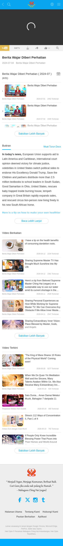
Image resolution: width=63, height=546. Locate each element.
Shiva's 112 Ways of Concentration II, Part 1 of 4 (42, 417)
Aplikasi (42, 516)
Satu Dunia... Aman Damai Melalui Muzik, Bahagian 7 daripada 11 (42, 397)
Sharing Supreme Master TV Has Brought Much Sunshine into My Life (41, 263)
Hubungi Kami (50, 512)
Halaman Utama (13, 512)
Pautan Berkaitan (25, 516)
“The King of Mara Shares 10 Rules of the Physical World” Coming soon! (43, 358)
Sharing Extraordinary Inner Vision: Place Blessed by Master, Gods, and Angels (42, 324)
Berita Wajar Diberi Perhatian (30, 63)
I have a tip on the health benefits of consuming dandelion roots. (42, 242)
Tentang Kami (32, 512)
